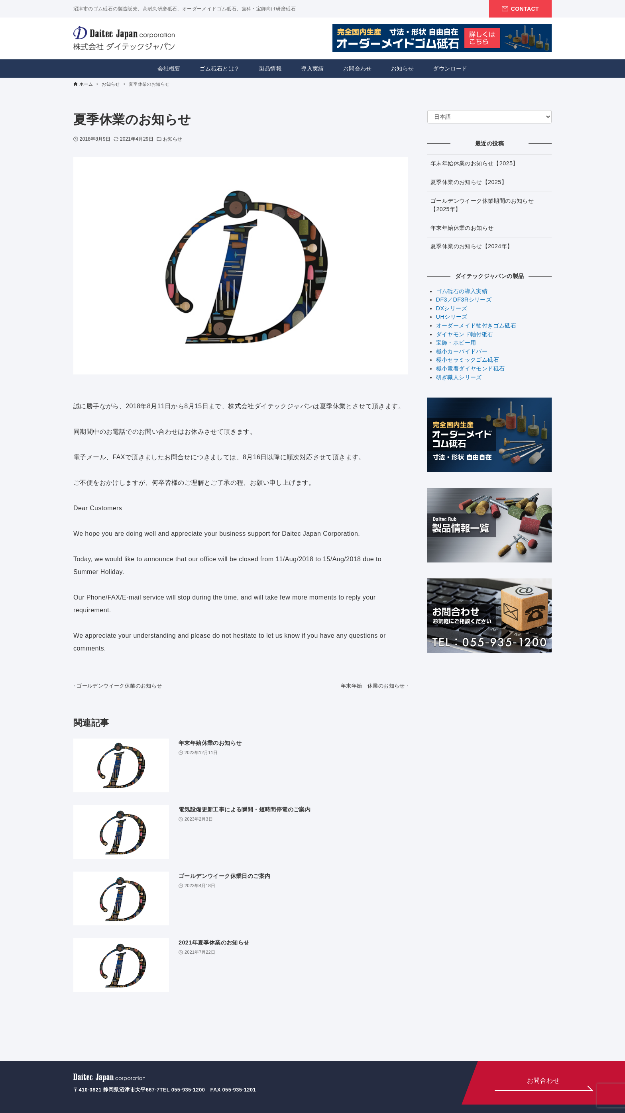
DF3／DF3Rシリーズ (464, 299)
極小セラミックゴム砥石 (467, 360)
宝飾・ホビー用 (456, 342)
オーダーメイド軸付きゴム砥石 (476, 325)
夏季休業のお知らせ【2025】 (468, 182)
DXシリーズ (451, 308)
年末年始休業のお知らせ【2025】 (474, 163)
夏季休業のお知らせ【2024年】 (471, 246)
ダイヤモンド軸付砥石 (464, 334)
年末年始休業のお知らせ (461, 228)
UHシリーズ (452, 317)
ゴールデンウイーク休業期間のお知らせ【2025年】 (482, 205)
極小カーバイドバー (462, 351)
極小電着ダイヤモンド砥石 (470, 368)
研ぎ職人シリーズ (459, 377)
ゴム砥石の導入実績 (462, 291)
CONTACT (525, 9)
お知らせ (172, 139)
